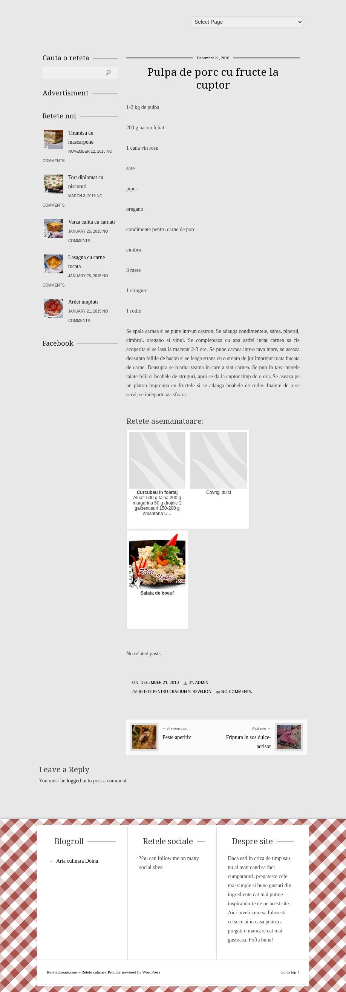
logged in (77, 780)
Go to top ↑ (289, 972)
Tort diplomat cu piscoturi (85, 182)
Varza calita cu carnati (91, 222)
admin (201, 682)
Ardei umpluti (83, 302)
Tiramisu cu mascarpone (80, 137)
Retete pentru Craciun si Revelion (175, 691)
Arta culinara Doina (77, 861)
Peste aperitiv (176, 737)
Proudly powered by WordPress (134, 972)
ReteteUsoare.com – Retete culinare (96, 23)
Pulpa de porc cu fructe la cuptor (213, 78)
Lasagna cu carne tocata (86, 262)
